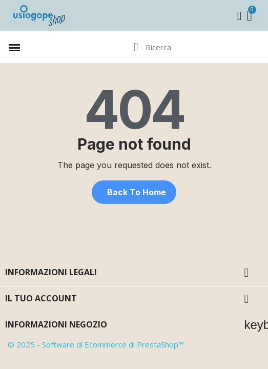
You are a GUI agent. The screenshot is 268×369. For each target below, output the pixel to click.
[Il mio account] (239, 16)
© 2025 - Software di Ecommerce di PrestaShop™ (96, 344)
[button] (134, 192)
